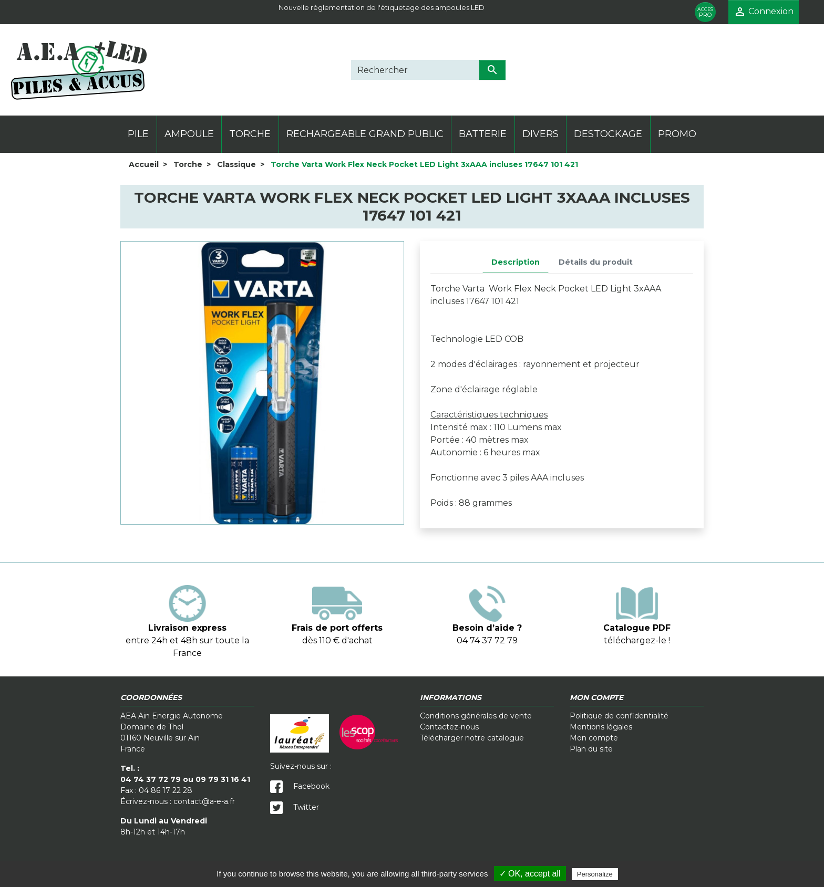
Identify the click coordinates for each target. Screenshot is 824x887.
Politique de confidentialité (619, 716)
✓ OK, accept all (530, 873)
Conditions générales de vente (476, 716)
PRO (705, 12)
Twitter (294, 807)
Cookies (414, 855)
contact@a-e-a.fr (204, 801)
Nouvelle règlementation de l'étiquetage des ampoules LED (382, 7)
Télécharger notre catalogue (472, 738)
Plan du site (591, 749)
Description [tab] (515, 262)
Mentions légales (601, 727)
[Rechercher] (415, 70)
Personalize (595, 874)
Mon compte (594, 738)
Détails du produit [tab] (596, 262)
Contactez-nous (449, 727)
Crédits (495, 855)
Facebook (299, 786)
